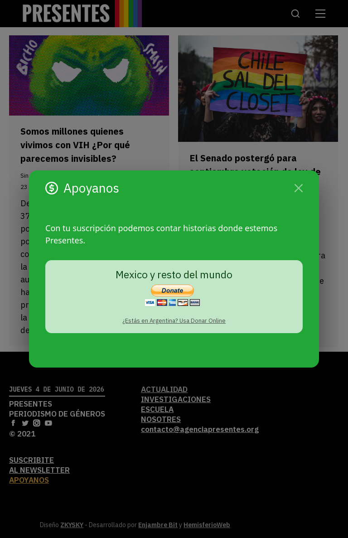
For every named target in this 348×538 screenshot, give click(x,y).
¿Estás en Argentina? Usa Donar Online (174, 321)
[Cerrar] (298, 188)
